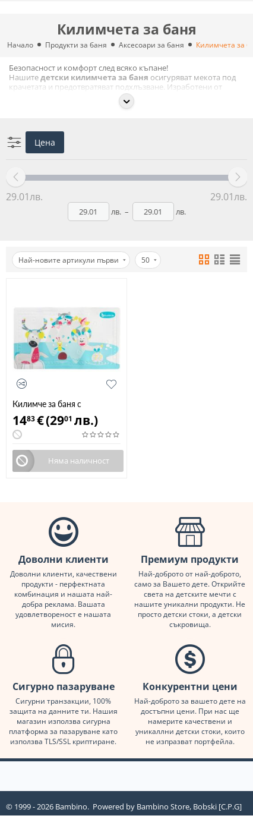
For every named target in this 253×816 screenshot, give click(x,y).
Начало (20, 45)
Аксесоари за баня (151, 45)
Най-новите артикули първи (72, 260)
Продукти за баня (76, 45)
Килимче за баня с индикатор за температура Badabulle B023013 (63, 404)
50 (149, 260)
